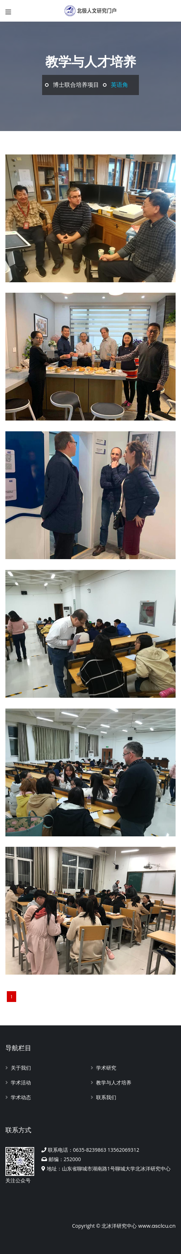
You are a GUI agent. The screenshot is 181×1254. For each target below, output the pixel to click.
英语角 (119, 85)
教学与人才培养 (113, 1082)
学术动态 (21, 1097)
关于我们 (21, 1067)
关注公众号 (19, 1165)
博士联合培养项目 (76, 85)
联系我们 (106, 1097)
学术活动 (21, 1082)
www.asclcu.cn (157, 1226)
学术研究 (106, 1067)
